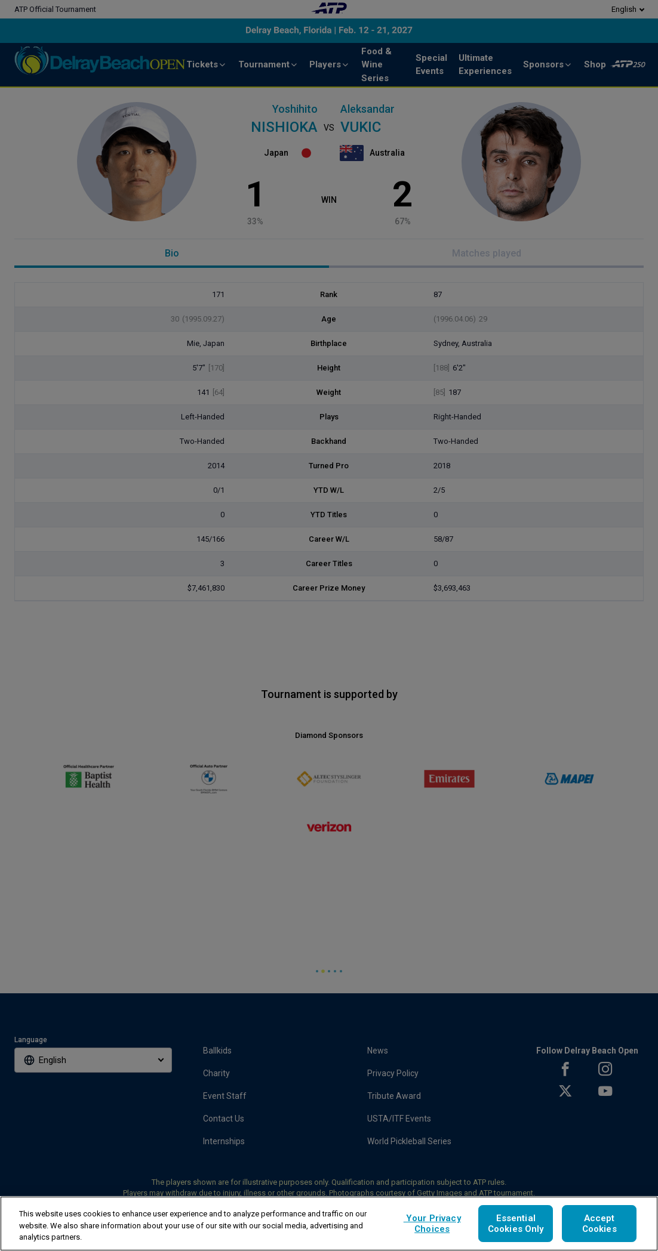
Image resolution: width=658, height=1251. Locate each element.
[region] (329, 1223)
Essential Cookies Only (516, 1223)
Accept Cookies (599, 1223)
